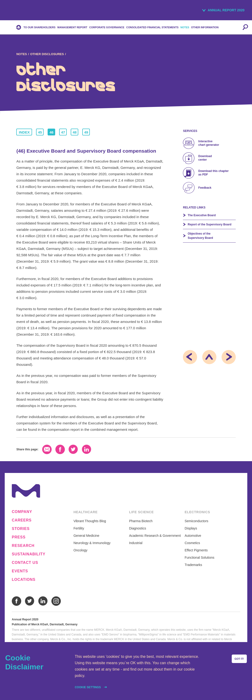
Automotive (193, 535)
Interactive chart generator (208, 143)
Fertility (79, 528)
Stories (21, 529)
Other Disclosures (47, 54)
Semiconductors (196, 521)
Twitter (73, 449)
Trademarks (193, 565)
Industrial (135, 543)
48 (75, 132)
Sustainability (28, 554)
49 (86, 132)
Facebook (60, 449)
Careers (22, 520)
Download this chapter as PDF (213, 172)
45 (40, 132)
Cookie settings (88, 687)
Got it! (239, 658)
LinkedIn (86, 449)
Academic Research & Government (155, 535)
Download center (205, 158)
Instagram (56, 601)
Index (24, 132)
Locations (23, 580)
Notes (21, 54)
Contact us (25, 563)
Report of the (209, 224)
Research (23, 546)
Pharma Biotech (141, 521)
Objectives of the (200, 236)
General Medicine (86, 535)
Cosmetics (192, 543)
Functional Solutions (199, 557)
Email (47, 449)
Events (20, 571)
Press (18, 537)
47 (63, 132)
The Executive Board (202, 215)
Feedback (204, 187)
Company (22, 512)
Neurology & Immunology (92, 543)
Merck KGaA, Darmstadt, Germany (24, 11)
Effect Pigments (196, 550)
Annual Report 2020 (226, 10)
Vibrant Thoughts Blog (90, 521)
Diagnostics (137, 528)
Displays (191, 528)
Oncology (80, 550)
